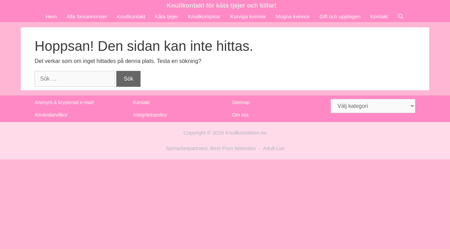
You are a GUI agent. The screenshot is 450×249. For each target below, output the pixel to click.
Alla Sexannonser (86, 16)
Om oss (240, 115)
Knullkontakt (131, 16)
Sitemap (241, 102)
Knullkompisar (204, 16)
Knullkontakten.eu (246, 133)
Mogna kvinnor (293, 16)
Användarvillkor (51, 115)
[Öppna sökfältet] (401, 16)
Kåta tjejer (166, 16)
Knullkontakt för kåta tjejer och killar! (221, 5)
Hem (51, 16)
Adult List (274, 148)
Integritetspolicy (150, 115)
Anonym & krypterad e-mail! (64, 102)
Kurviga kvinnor (248, 16)
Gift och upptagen (340, 16)
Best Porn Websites (232, 148)
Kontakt (379, 16)
